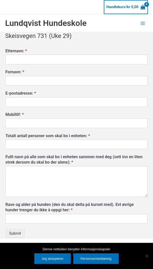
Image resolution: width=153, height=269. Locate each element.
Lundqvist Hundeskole (46, 23)
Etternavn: (16, 50)
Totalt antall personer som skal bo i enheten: (47, 135)
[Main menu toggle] (143, 23)
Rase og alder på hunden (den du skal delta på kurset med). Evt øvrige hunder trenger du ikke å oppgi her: (69, 207)
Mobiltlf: (14, 114)
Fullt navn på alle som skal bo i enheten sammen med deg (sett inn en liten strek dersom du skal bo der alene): (73, 159)
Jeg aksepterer (53, 259)
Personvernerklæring (95, 259)
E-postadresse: (20, 93)
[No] (146, 255)
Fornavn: (14, 71)
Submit (15, 233)
